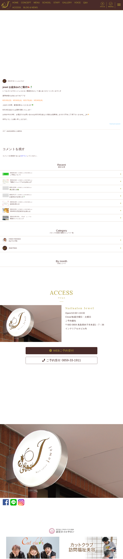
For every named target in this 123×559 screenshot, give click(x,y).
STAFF (56, 3)
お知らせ (61, 188)
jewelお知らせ (61, 203)
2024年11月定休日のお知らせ (61, 210)
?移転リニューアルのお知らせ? (61, 181)
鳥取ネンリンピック (61, 218)
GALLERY (67, 3)
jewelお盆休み (11, 131)
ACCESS (16, 7)
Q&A (85, 3)
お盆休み (19, 131)
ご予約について (61, 174)
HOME (15, 3)
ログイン (23, 156)
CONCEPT (26, 3)
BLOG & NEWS (30, 7)
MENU (37, 3)
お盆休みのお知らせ (61, 196)
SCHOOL (46, 3)
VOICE (77, 3)
